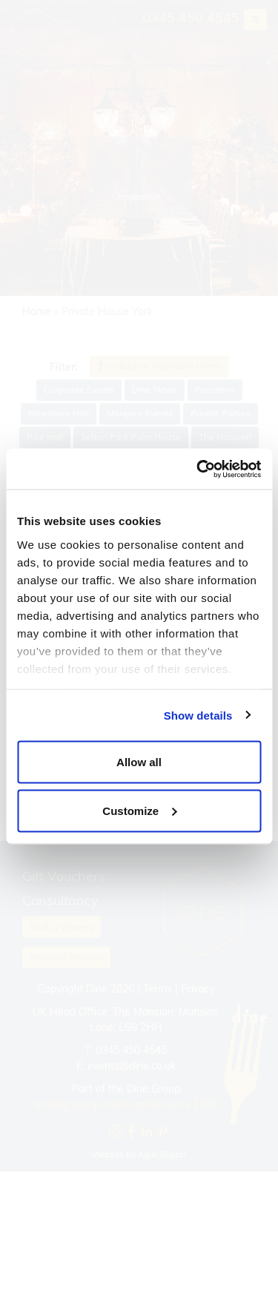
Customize (139, 810)
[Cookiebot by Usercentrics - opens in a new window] (198, 468)
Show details (198, 714)
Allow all (139, 762)
